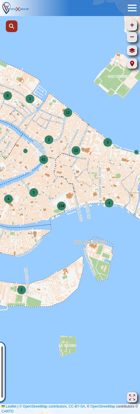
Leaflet (8, 406)
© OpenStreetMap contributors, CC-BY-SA (52, 406)
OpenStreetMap (103, 406)
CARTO (7, 411)
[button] (25, 151)
